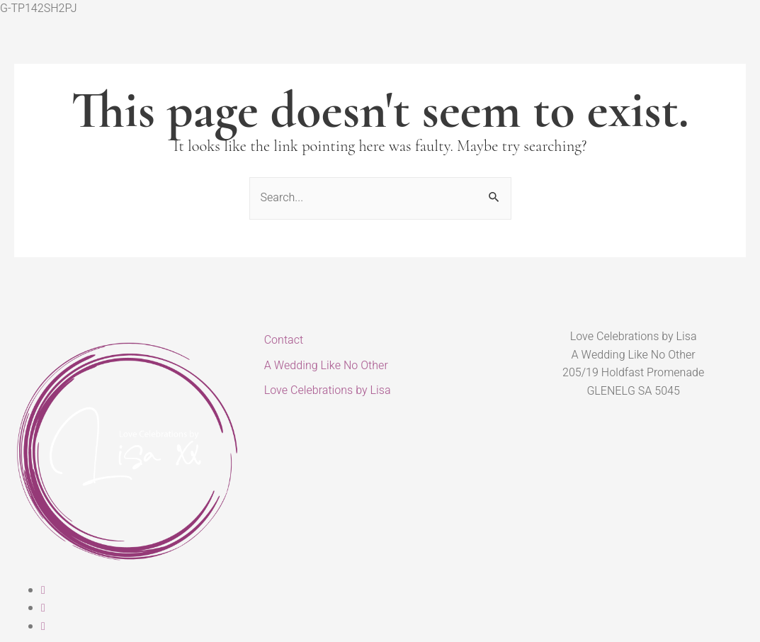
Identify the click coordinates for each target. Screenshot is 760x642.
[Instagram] (43, 607)
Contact (283, 340)
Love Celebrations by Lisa (327, 390)
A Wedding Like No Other (326, 365)
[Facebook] (43, 590)
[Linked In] (43, 626)
